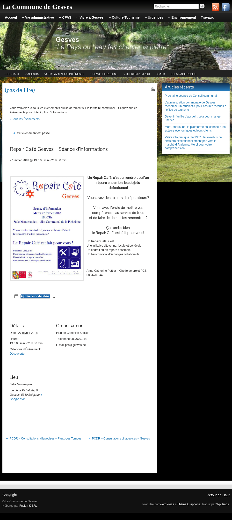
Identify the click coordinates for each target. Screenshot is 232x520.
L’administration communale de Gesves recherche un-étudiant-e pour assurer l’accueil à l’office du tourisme (195, 106)
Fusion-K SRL (28, 505)
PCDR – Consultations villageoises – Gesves (121, 438)
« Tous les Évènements (25, 119)
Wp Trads (222, 504)
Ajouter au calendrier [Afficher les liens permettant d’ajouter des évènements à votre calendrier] (35, 296)
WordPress (167, 504)
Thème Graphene (188, 504)
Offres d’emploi (138, 74)
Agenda (32, 74)
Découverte (17, 353)
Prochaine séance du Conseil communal (191, 95)
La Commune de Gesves (37, 6)
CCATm (160, 74)
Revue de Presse (105, 74)
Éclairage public (183, 74)
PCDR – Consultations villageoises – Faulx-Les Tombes (45, 438)
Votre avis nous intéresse (64, 74)
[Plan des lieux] (81, 394)
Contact (13, 74)
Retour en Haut (218, 495)
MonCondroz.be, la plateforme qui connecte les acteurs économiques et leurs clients (195, 128)
